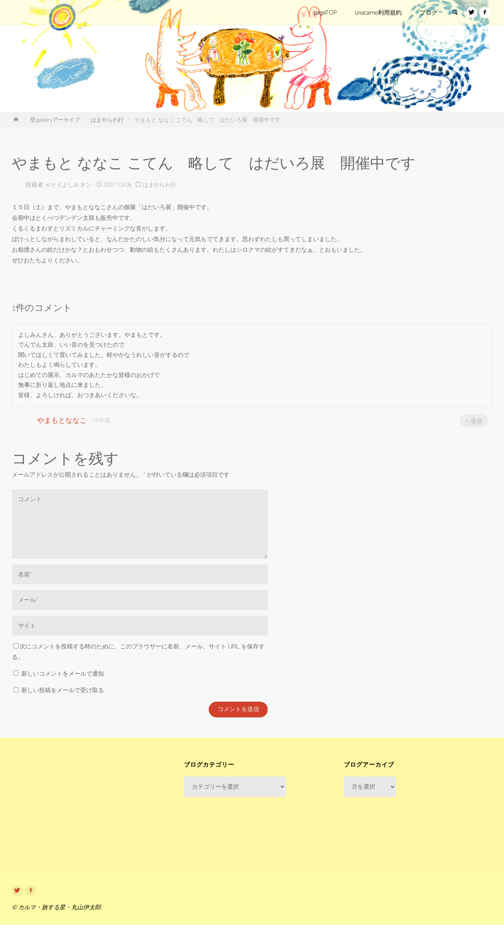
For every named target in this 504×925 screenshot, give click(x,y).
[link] (453, 13)
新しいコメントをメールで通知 (62, 673)
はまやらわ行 (107, 120)
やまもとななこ (62, 420)
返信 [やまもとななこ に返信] (473, 420)
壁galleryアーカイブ (55, 120)
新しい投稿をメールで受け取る (62, 690)
